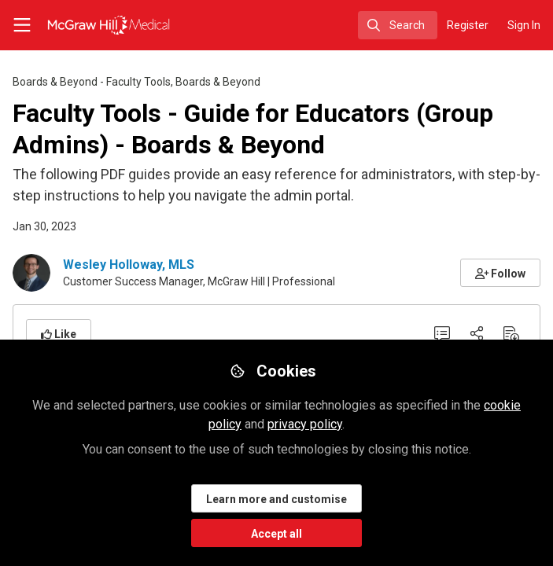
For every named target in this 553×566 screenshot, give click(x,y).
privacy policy (304, 424)
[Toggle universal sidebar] (22, 25)
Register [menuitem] (467, 25)
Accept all (276, 533)
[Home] (89, 25)
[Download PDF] (511, 333)
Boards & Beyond (217, 81)
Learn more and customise (276, 499)
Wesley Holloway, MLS (128, 264)
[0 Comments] (442, 333)
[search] (397, 25)
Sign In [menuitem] (523, 25)
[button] (500, 273)
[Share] (476, 333)
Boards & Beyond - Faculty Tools (92, 81)
